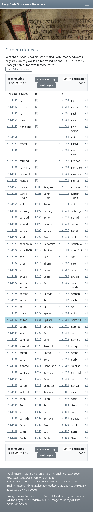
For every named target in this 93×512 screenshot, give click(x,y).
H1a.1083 (64, 269)
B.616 (38, 283)
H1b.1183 (12, 326)
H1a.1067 (64, 160)
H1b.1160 (12, 167)
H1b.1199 (12, 431)
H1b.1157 (12, 143)
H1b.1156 (12, 137)
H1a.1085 (64, 283)
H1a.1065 (64, 143)
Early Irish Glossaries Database (23, 4)
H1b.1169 (12, 230)
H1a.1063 (64, 126)
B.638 (38, 392)
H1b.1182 (12, 319)
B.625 (38, 319)
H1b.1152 (12, 106)
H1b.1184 (12, 332)
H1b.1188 (12, 359)
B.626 (38, 346)
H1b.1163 (12, 187)
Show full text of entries (19, 69)
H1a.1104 (64, 411)
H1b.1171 (12, 243)
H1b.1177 (12, 283)
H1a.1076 (64, 223)
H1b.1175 (12, 269)
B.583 (38, 187)
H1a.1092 (64, 332)
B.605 (38, 210)
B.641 (38, 405)
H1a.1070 (64, 180)
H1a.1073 (64, 204)
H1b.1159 (12, 160)
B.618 (38, 300)
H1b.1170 (12, 237)
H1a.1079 (64, 243)
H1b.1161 (12, 173)
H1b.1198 (12, 424)
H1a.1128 (64, 424)
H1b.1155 (12, 126)
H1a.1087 (64, 300)
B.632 (38, 359)
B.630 (38, 352)
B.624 (38, 313)
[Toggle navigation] (87, 4)
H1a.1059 (64, 100)
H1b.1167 (12, 217)
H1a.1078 (64, 237)
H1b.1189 (12, 365)
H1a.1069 (64, 173)
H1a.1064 (64, 137)
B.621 (38, 326)
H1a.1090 (64, 319)
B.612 (38, 250)
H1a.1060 (64, 106)
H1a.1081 (64, 256)
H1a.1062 (64, 120)
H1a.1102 (64, 398)
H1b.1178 (12, 293)
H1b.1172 (12, 250)
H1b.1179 (12, 300)
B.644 (38, 418)
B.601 (38, 193)
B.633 (38, 365)
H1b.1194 (12, 398)
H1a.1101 (64, 392)
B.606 (38, 217)
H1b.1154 (12, 120)
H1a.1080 (64, 250)
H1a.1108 (64, 438)
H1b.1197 (12, 418)
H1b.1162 (12, 180)
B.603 (38, 204)
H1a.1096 (64, 359)
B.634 (38, 372)
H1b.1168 (12, 223)
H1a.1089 (64, 313)
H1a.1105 (64, 418)
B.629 (38, 339)
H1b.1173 (12, 256)
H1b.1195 (12, 405)
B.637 (38, 385)
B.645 (38, 424)
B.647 (38, 438)
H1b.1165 (12, 204)
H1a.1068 (64, 167)
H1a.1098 (64, 372)
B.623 (38, 332)
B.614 (38, 269)
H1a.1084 (64, 276)
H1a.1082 (64, 263)
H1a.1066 (64, 150)
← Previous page (46, 79)
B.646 (38, 431)
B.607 (38, 223)
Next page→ (46, 85)
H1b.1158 (12, 150)
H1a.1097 (64, 365)
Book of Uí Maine (54, 496)
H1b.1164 (12, 193)
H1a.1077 (64, 230)
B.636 (38, 378)
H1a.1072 (64, 193)
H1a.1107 (64, 431)
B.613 (38, 263)
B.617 (38, 293)
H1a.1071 (64, 187)
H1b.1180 (12, 306)
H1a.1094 (64, 346)
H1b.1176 (12, 276)
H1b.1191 (12, 378)
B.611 (38, 243)
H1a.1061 (64, 113)
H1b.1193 (12, 392)
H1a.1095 (64, 352)
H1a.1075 (64, 217)
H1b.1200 (12, 438)
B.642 (38, 411)
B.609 (38, 237)
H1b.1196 (12, 411)
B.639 (38, 398)
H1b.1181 (12, 313)
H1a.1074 (64, 210)
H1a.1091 (64, 326)
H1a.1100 (64, 385)
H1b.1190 (12, 372)
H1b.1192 (12, 385)
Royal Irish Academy (28, 500)
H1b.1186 (12, 346)
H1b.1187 (12, 352)
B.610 (38, 256)
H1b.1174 (12, 263)
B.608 (38, 230)
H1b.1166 (12, 210)
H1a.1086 (64, 293)
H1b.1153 (12, 113)
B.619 (38, 306)
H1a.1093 (64, 339)
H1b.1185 (12, 339)
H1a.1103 (64, 405)
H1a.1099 (64, 378)
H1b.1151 (12, 100)
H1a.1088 (64, 306)
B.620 (38, 276)
